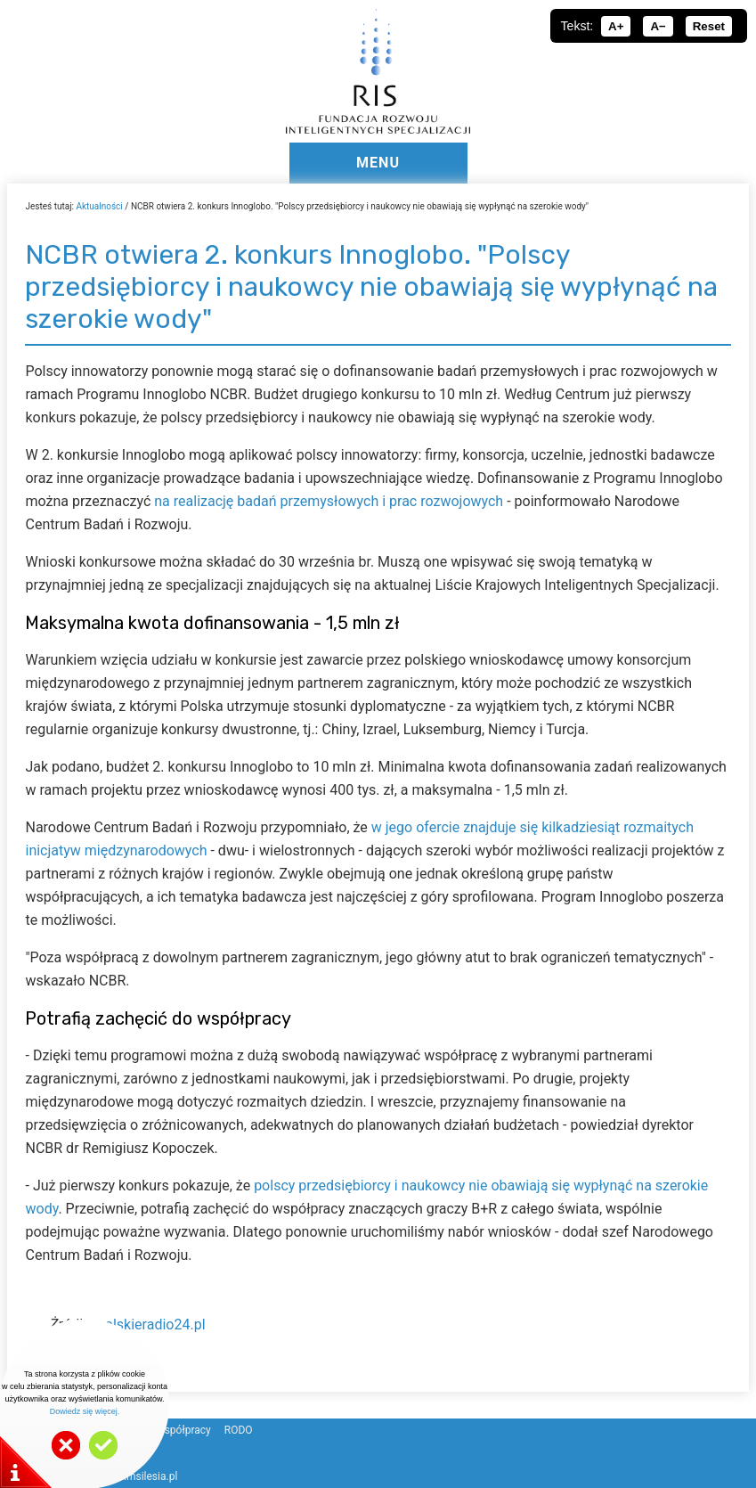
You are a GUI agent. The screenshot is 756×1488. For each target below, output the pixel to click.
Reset (709, 26)
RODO (238, 1430)
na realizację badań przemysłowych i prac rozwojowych (328, 501)
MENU (378, 162)
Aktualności (99, 206)
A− (657, 26)
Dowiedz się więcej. (85, 1411)
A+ (615, 26)
